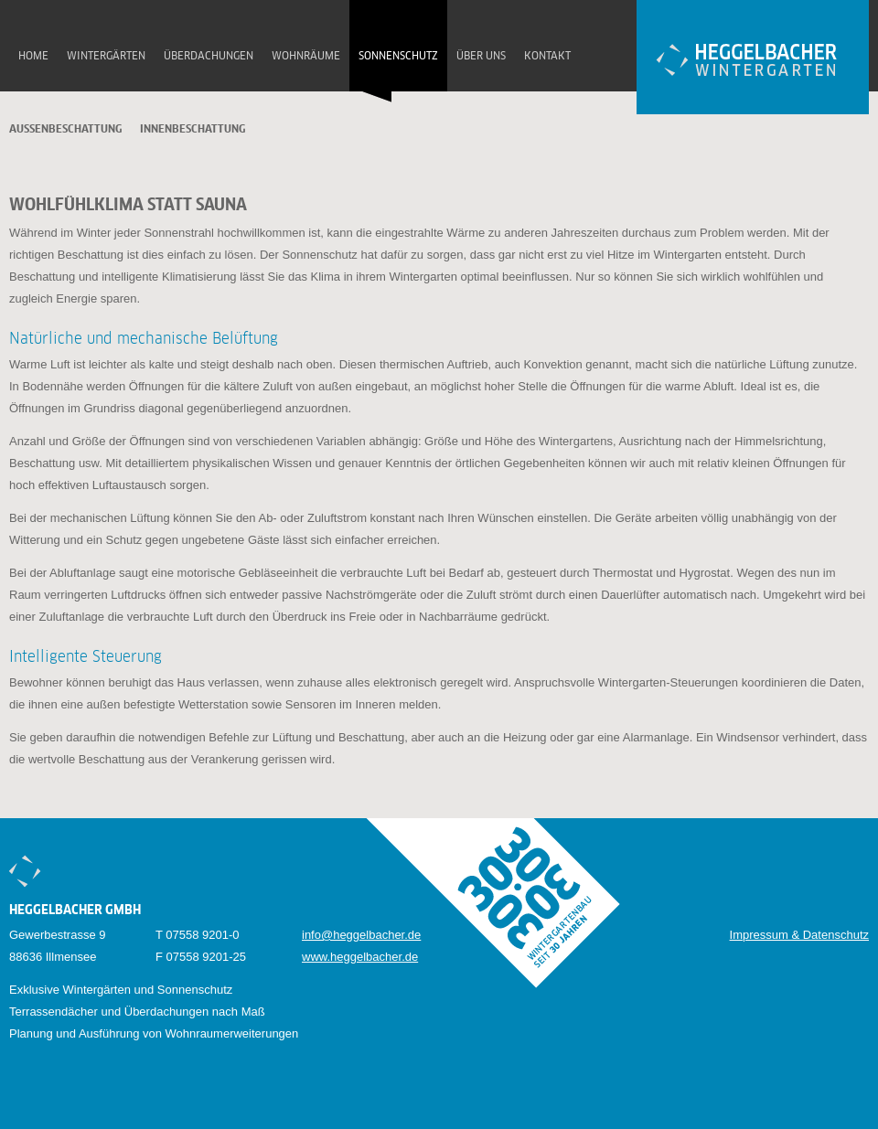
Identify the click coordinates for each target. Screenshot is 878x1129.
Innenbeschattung (192, 129)
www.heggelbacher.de (360, 957)
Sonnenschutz (398, 56)
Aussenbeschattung (65, 129)
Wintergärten (106, 56)
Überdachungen (208, 56)
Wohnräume (306, 56)
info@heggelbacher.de (361, 935)
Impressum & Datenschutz (799, 935)
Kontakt (547, 56)
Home (33, 56)
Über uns (481, 56)
